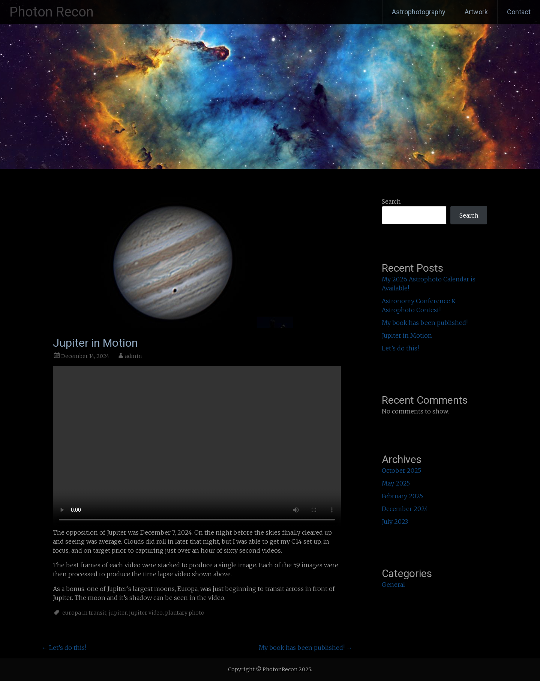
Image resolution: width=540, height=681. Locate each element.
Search (391, 201)
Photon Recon (51, 12)
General (393, 584)
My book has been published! (305, 647)
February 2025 (402, 496)
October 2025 (401, 470)
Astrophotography (419, 12)
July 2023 (395, 521)
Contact (519, 12)
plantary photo (184, 612)
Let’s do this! (64, 647)
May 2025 (396, 483)
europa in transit (84, 612)
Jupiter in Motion (407, 335)
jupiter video (146, 612)
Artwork (476, 12)
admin (133, 356)
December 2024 (405, 509)
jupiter (118, 612)
